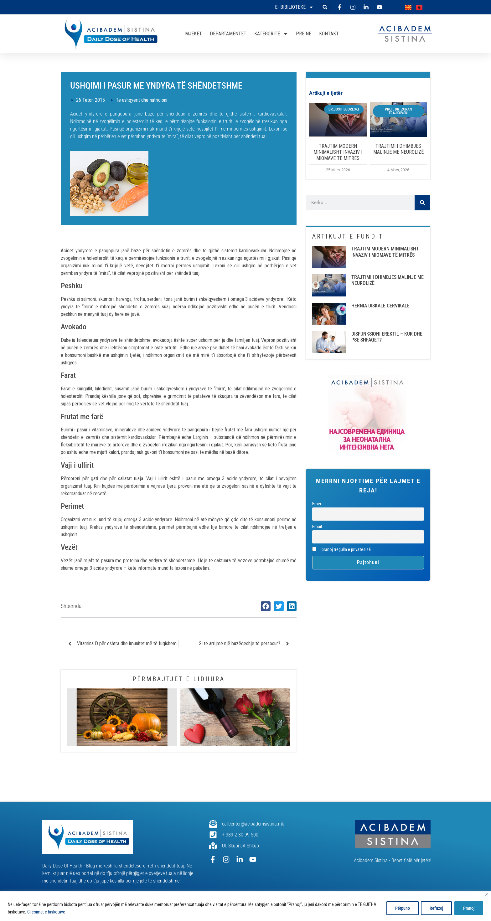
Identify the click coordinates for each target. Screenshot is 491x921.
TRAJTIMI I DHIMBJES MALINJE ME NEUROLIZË (398, 149)
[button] (325, 7)
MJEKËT (193, 34)
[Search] (422, 202)
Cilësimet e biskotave (46, 911)
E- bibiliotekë (294, 7)
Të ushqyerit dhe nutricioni (141, 100)
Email (317, 526)
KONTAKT (329, 34)
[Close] (486, 894)
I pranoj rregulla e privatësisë (341, 549)
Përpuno (400, 908)
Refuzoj (435, 908)
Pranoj (468, 908)
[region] (245, 906)
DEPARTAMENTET (228, 34)
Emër (316, 504)
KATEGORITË (271, 33)
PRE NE (303, 34)
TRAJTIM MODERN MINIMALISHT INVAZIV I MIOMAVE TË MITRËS (337, 152)
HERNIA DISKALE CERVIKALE (380, 306)
